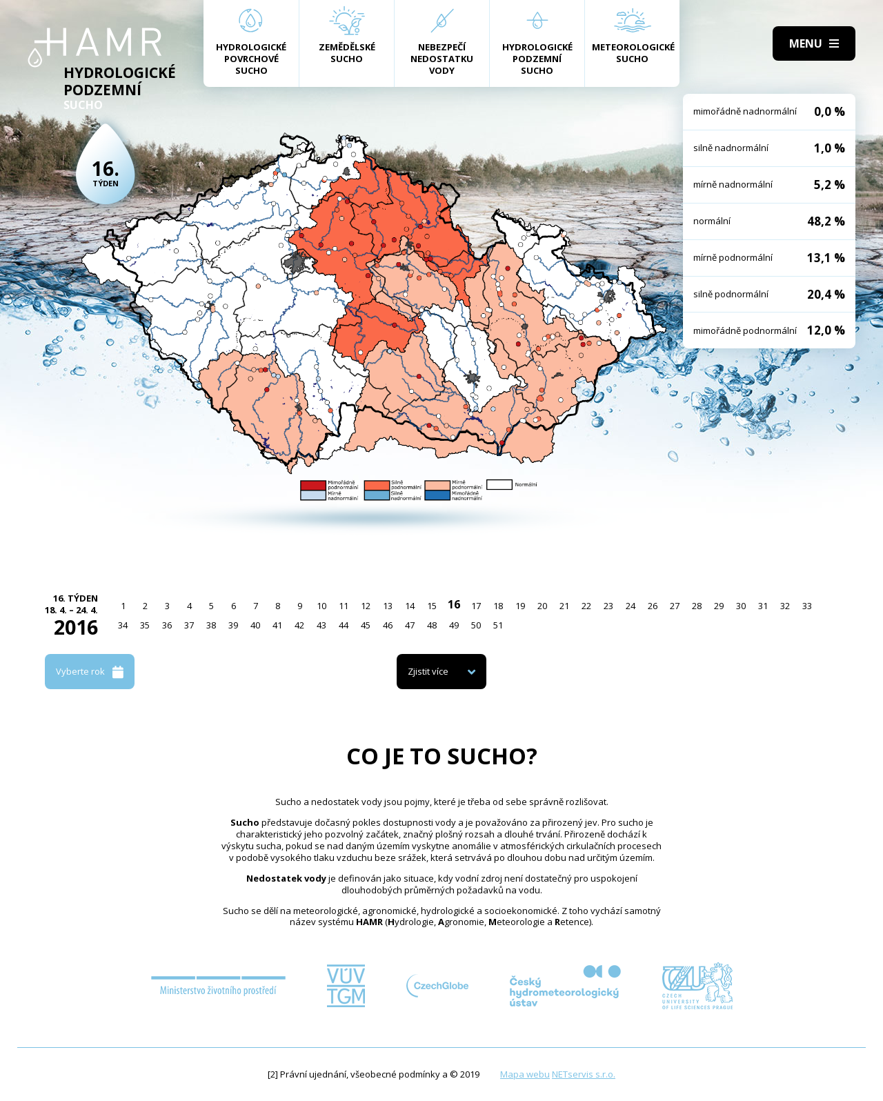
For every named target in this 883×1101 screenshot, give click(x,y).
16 (454, 604)
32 (785, 605)
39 (233, 625)
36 (167, 625)
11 (343, 605)
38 (211, 625)
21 (564, 605)
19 (520, 605)
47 (410, 625)
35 (145, 625)
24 (630, 605)
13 (388, 605)
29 (719, 605)
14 (410, 605)
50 (476, 625)
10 (321, 605)
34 (123, 625)
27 (674, 605)
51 (498, 625)
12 (365, 605)
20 (542, 605)
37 (189, 625)
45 (365, 625)
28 (697, 605)
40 (255, 625)
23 (608, 605)
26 (652, 605)
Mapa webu (525, 1074)
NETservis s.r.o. (583, 1074)
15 (432, 605)
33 (807, 605)
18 (498, 605)
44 (343, 625)
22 (586, 605)
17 (476, 605)
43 (321, 625)
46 (388, 625)
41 (277, 625)
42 (299, 625)
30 (741, 605)
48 (432, 625)
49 (454, 625)
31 (763, 605)
